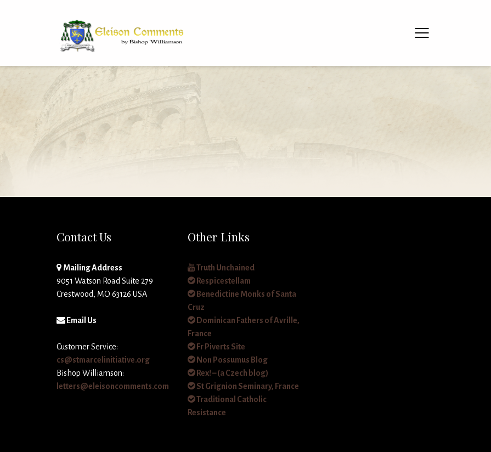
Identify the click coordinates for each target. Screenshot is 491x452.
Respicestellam (219, 280)
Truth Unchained (221, 267)
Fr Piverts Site (216, 346)
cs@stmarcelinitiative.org (103, 359)
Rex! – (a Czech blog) (228, 373)
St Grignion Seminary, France (243, 386)
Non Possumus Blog (228, 359)
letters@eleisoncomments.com (113, 386)
